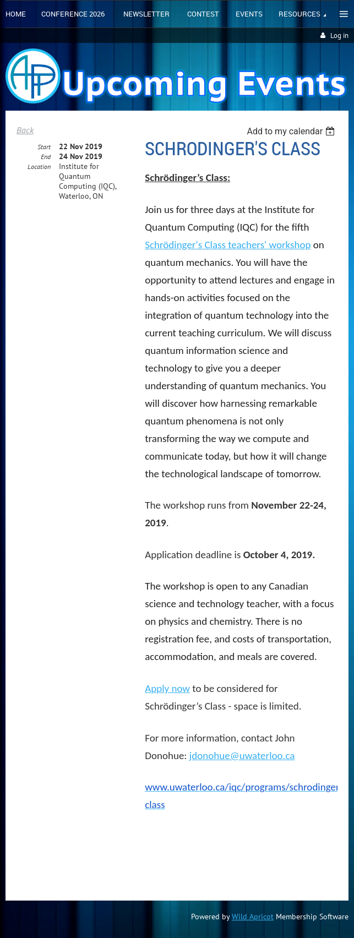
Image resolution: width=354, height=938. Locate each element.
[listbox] (292, 131)
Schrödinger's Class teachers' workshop (228, 244)
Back (25, 129)
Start (44, 147)
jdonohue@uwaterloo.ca (242, 755)
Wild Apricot (253, 916)
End (46, 156)
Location (39, 166)
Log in (339, 35)
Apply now (167, 688)
